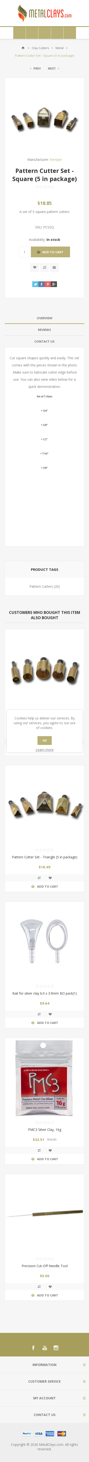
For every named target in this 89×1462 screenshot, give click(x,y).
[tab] (44, 318)
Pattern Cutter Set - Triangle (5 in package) (44, 857)
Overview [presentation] (44, 318)
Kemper (56, 159)
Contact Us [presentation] (44, 341)
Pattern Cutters (41, 586)
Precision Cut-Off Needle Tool (45, 1266)
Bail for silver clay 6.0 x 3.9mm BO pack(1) (44, 993)
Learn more (45, 749)
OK (44, 741)
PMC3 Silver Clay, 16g (44, 1129)
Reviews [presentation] (44, 330)
